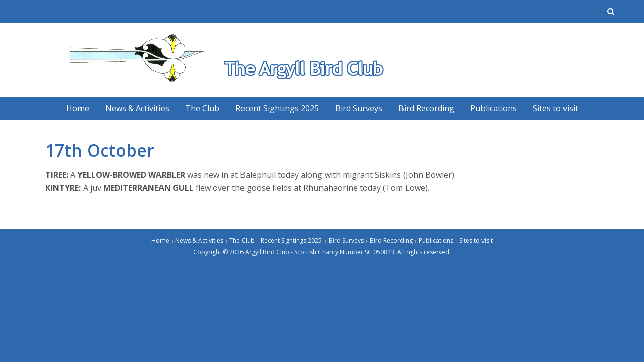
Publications (493, 108)
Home (77, 108)
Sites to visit (555, 108)
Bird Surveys (358, 108)
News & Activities (137, 108)
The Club (202, 108)
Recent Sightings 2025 (277, 108)
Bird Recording (426, 108)
